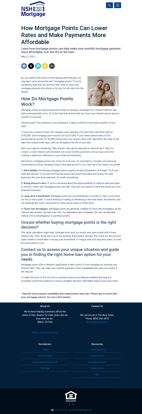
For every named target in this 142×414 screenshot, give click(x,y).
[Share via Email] (45, 66)
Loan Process (97, 355)
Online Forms (97, 368)
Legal (45, 349)
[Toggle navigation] (117, 5)
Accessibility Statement (45, 362)
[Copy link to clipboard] (52, 66)
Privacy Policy (45, 355)
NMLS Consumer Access (45, 332)
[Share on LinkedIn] (38, 66)
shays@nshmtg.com (97, 322)
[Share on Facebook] (24, 66)
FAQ (97, 374)
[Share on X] (31, 66)
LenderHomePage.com (80, 409)
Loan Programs (97, 349)
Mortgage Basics (97, 362)
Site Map (44, 368)
